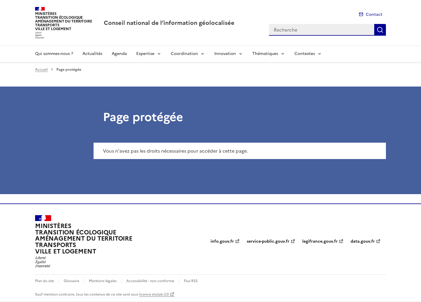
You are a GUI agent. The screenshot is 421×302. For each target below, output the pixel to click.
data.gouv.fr (363, 241)
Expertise (145, 54)
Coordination (184, 54)
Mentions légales (103, 281)
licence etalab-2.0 (154, 294)
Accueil (41, 69)
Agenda (119, 54)
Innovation (225, 54)
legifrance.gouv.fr (320, 241)
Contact (374, 14)
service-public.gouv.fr (268, 241)
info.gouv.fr (222, 241)
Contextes (304, 54)
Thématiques (265, 54)
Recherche (380, 30)
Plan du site (44, 281)
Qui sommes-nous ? (54, 54)
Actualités (92, 54)
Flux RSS (191, 281)
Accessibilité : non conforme (150, 281)
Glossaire (71, 281)
